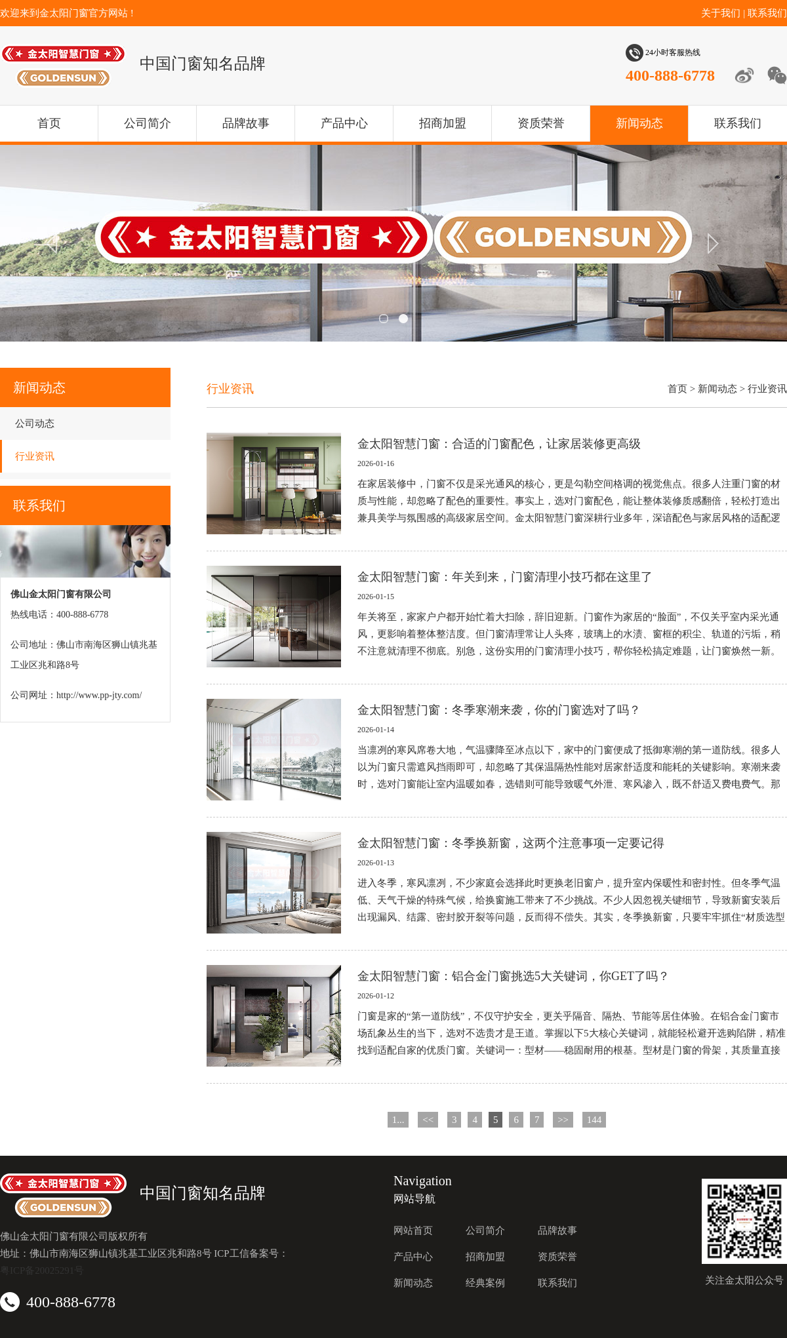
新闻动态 (639, 123)
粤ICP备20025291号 (42, 1270)
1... (398, 1119)
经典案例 (485, 1283)
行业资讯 (34, 456)
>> (563, 1119)
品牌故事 (246, 123)
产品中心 (344, 123)
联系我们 (767, 13)
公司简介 (147, 123)
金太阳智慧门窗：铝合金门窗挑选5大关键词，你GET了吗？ (513, 976)
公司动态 (34, 423)
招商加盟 (442, 123)
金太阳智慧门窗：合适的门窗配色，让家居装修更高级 (499, 443)
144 (594, 1119)
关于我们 (720, 13)
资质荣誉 (541, 123)
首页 (49, 123)
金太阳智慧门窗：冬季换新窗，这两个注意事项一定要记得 (510, 843)
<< (428, 1119)
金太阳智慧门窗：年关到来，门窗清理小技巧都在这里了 (505, 576)
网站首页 (413, 1230)
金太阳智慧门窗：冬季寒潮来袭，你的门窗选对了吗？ (499, 710)
